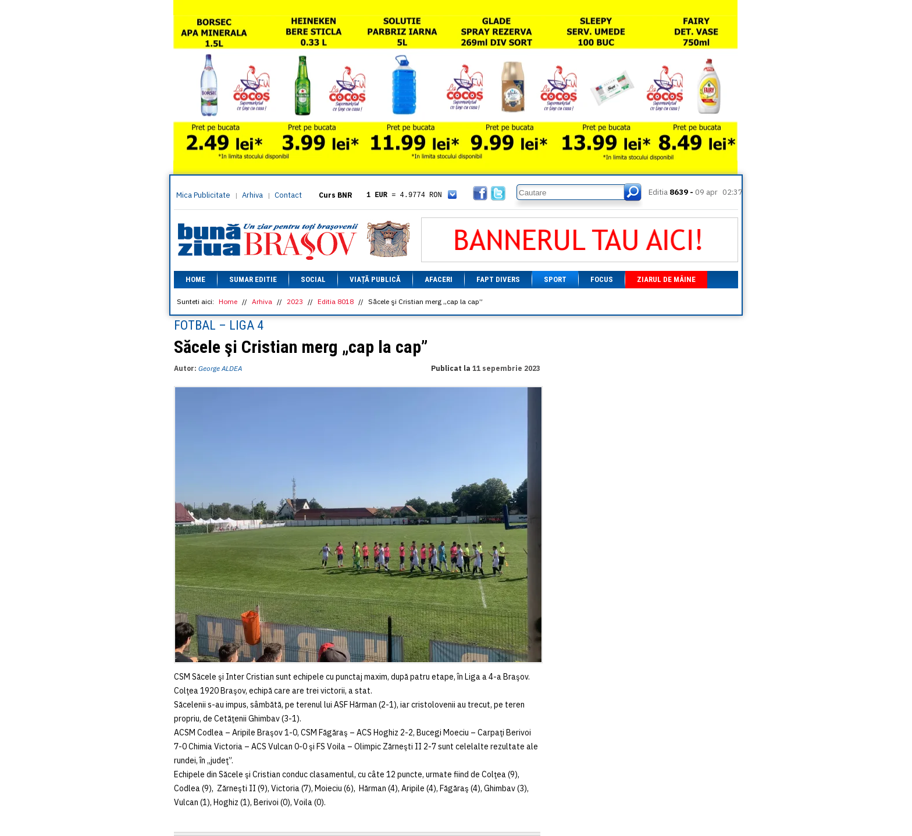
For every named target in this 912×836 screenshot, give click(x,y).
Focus (601, 279)
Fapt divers (498, 279)
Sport (555, 279)
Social (313, 279)
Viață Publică (375, 279)
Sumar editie (253, 279)
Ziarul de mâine (666, 279)
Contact (288, 195)
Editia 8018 (336, 301)
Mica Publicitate (203, 195)
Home (195, 279)
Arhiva (252, 195)
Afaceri (439, 279)
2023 (295, 301)
